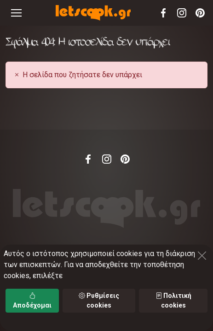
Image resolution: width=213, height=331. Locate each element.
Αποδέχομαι (32, 300)
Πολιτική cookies (173, 300)
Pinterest (200, 13)
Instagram (181, 13)
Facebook (163, 13)
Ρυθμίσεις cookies (99, 300)
